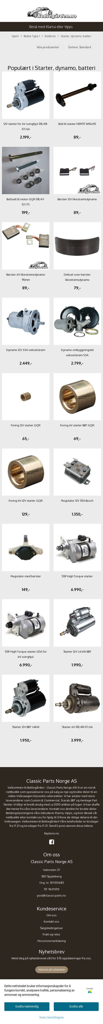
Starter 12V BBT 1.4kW (25, 727)
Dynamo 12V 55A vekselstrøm (25, 350)
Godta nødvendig (27, 1006)
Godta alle (76, 1006)
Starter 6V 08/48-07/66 (77, 727)
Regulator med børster (26, 576)
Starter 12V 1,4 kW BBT (77, 651)
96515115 (53, 889)
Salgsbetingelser (51, 928)
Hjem (15, 36)
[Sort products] (81, 47)
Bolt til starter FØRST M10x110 (77, 124)
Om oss (51, 915)
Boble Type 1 (30, 36)
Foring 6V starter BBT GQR (77, 425)
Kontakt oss (51, 921)
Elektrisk (49, 36)
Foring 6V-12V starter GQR (26, 500)
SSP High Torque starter (77, 576)
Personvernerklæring (51, 941)
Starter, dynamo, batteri (74, 36)
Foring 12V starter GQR (26, 425)
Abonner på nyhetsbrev (51, 969)
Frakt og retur (51, 934)
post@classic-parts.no (51, 895)
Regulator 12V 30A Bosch (77, 500)
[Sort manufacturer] (50, 47)
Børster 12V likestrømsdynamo (77, 199)
